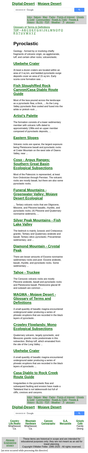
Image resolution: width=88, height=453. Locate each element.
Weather (55, 22)
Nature (37, 17)
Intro (29, 17)
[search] (43, 10)
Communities (43, 19)
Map (45, 17)
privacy (10, 445)
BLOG (39, 22)
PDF (47, 22)
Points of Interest (65, 17)
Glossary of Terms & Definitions (31, 27)
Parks (52, 17)
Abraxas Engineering (10, 441)
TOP (16, 30)
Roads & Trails (59, 19)
